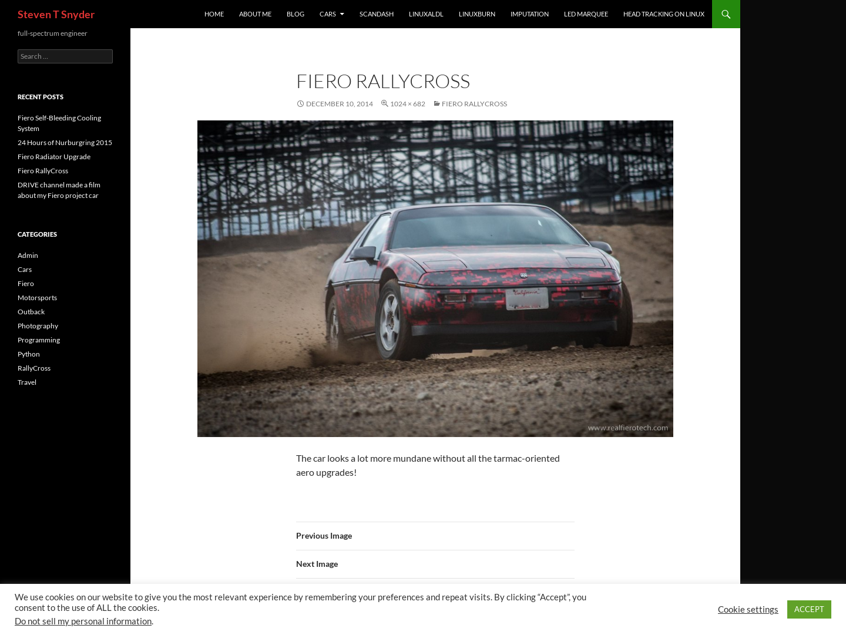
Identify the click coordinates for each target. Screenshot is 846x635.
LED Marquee (586, 14)
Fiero (26, 283)
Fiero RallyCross (474, 103)
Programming (39, 339)
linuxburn (477, 14)
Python (29, 354)
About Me (255, 14)
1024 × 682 (407, 103)
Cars (328, 14)
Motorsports (37, 297)
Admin (28, 255)
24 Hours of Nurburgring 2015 (65, 142)
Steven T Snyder (56, 14)
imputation (530, 14)
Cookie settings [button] (748, 609)
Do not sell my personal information (83, 621)
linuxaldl (426, 14)
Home (214, 14)
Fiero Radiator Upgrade (54, 156)
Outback (31, 311)
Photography (38, 325)
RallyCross (34, 368)
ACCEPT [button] (809, 609)
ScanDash (377, 14)
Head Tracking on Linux (663, 14)
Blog (295, 14)
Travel (27, 382)
